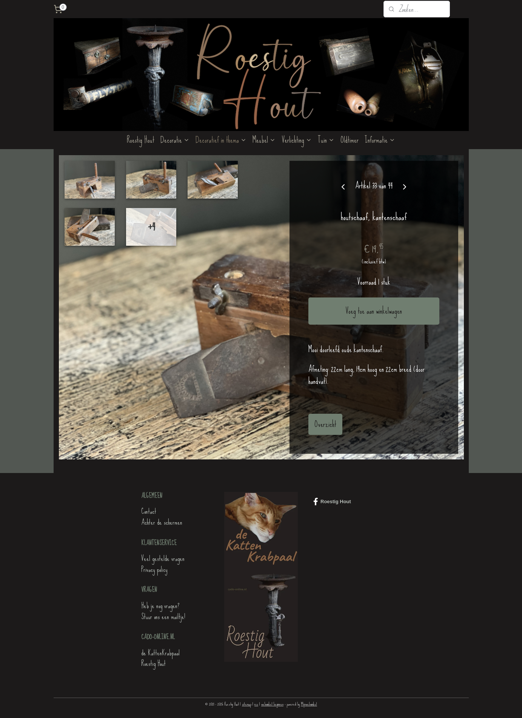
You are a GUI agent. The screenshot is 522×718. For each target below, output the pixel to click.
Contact (148, 511)
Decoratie (174, 140)
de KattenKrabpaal (160, 652)
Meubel (264, 140)
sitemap (246, 704)
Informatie (380, 140)
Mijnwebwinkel (309, 704)
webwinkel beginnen (272, 704)
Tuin (326, 140)
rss (256, 704)
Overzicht (325, 424)
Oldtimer (349, 140)
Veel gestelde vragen (163, 558)
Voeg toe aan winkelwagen (373, 311)
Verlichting (297, 140)
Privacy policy (154, 569)
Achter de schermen (161, 522)
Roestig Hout (140, 140)
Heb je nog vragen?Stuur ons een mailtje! (163, 611)
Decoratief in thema (221, 140)
